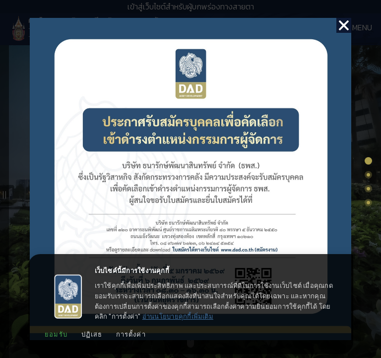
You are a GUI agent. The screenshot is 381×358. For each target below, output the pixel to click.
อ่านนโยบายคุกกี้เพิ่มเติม (177, 316)
